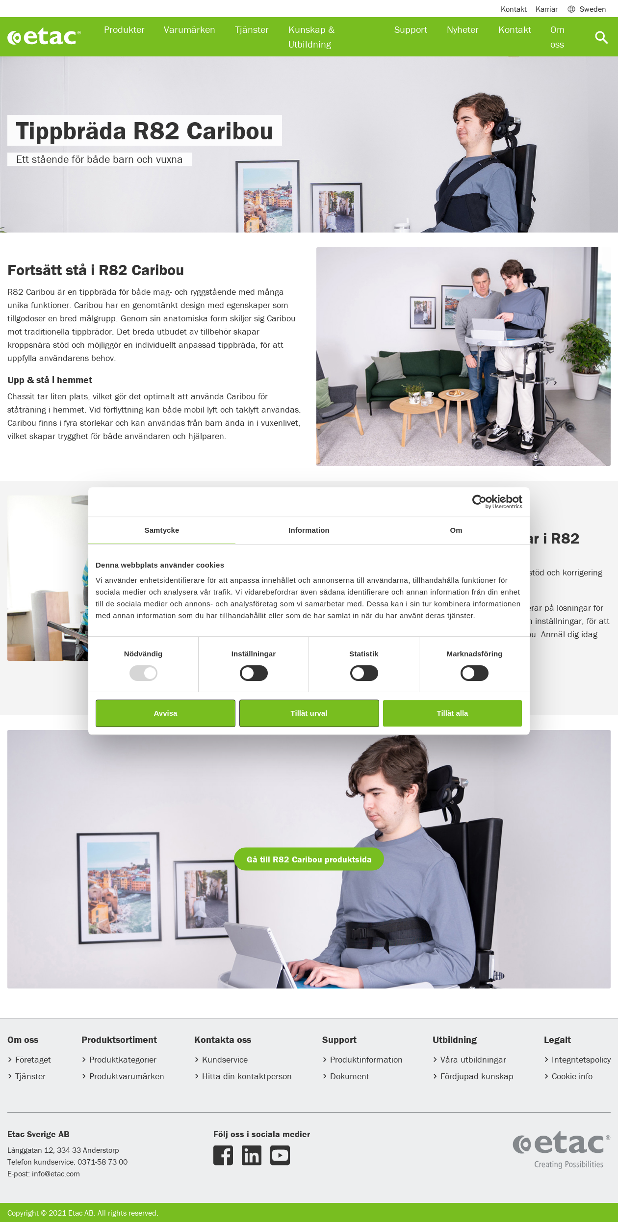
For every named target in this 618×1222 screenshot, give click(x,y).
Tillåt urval (309, 713)
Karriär (547, 9)
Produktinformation (366, 1059)
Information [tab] (309, 530)
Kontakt (514, 9)
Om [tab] (456, 530)
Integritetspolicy (581, 1059)
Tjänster (30, 1076)
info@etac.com (56, 1173)
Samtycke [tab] (162, 530)
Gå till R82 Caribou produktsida (309, 859)
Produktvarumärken (126, 1076)
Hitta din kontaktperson (247, 1076)
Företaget (33, 1059)
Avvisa (166, 713)
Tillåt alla (452, 713)
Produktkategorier (122, 1059)
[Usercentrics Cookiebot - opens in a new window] (479, 501)
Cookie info (572, 1076)
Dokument (349, 1076)
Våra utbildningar (473, 1059)
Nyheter (463, 29)
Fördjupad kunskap (477, 1076)
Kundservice (225, 1059)
